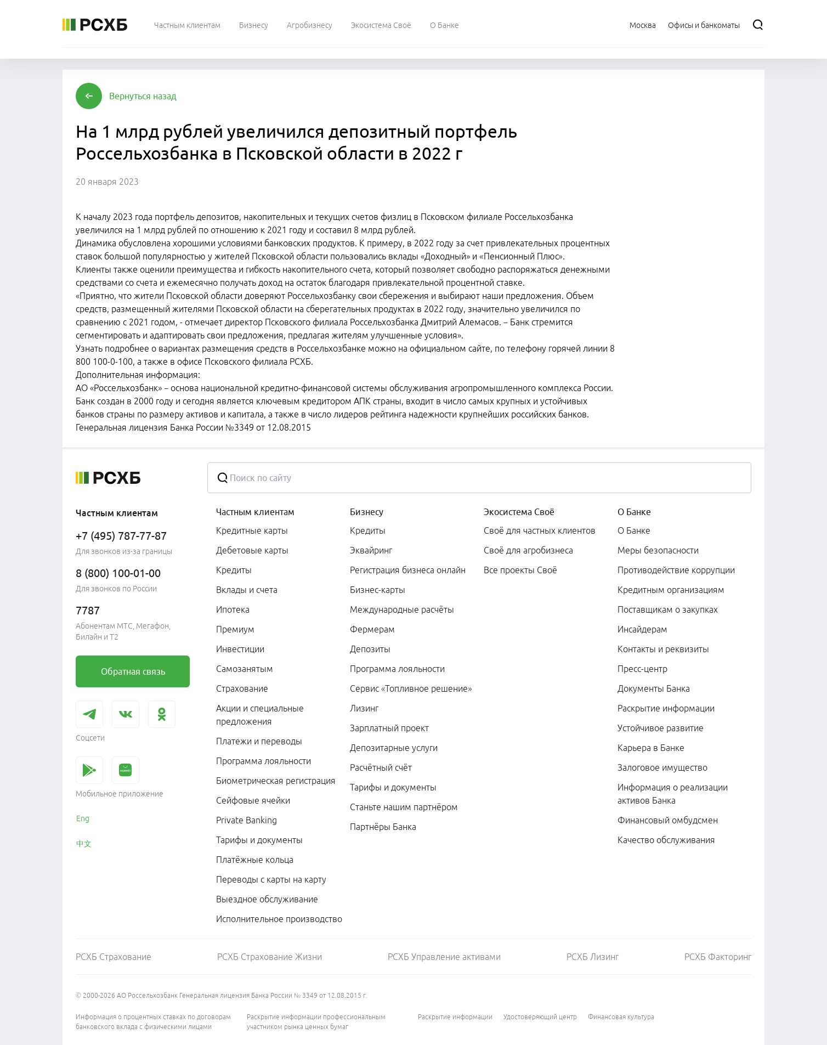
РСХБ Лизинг (593, 957)
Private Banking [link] (246, 820)
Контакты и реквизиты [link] (663, 649)
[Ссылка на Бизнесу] (253, 24)
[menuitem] (187, 25)
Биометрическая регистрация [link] (276, 781)
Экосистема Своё (519, 512)
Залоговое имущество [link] (662, 767)
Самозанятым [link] (244, 669)
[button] (143, 96)
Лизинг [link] (364, 708)
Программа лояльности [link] (263, 761)
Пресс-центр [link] (642, 669)
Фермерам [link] (372, 629)
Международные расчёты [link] (402, 609)
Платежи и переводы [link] (259, 741)
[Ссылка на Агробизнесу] (309, 24)
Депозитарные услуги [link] (394, 748)
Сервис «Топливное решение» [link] (411, 688)
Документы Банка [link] (654, 688)
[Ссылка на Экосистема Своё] (381, 24)
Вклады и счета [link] (246, 590)
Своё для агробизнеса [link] (528, 550)
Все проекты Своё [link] (520, 570)
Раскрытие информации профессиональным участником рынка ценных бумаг (316, 1021)
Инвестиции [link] (240, 649)
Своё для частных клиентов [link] (540, 530)
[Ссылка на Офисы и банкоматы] (703, 25)
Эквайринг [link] (371, 550)
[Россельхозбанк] (95, 24)
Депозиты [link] (370, 649)
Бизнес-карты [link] (377, 590)
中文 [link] (84, 843)
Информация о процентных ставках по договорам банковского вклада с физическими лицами (153, 1021)
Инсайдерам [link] (642, 629)
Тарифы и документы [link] (259, 840)
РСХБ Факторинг (717, 957)
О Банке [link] (634, 530)
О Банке (634, 512)
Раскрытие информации (455, 1016)
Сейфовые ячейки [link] (253, 800)
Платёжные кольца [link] (254, 860)
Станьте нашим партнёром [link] (404, 807)
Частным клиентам (255, 512)
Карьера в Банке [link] (651, 748)
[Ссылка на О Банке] (444, 24)
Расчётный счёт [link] (381, 767)
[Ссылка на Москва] (642, 25)
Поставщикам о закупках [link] (668, 609)
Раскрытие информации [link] (666, 708)
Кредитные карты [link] (252, 530)
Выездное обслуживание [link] (267, 899)
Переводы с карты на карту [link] (271, 879)
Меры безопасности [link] (658, 550)
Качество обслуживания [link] (666, 840)
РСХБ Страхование (113, 957)
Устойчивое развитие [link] (661, 728)
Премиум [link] (235, 629)
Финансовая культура (621, 1016)
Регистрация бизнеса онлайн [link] (408, 570)
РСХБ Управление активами (444, 957)
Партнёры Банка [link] (383, 827)
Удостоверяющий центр (540, 1016)
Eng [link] (82, 818)
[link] (133, 671)
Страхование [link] (242, 688)
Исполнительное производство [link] (279, 919)
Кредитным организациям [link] (671, 590)
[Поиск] (757, 24)
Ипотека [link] (233, 609)
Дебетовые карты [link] (252, 550)
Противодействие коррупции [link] (676, 570)
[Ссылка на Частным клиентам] (187, 24)
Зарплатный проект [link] (389, 728)
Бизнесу (366, 512)
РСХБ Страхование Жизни (269, 957)
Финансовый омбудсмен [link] (668, 820)
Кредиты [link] (234, 570)
